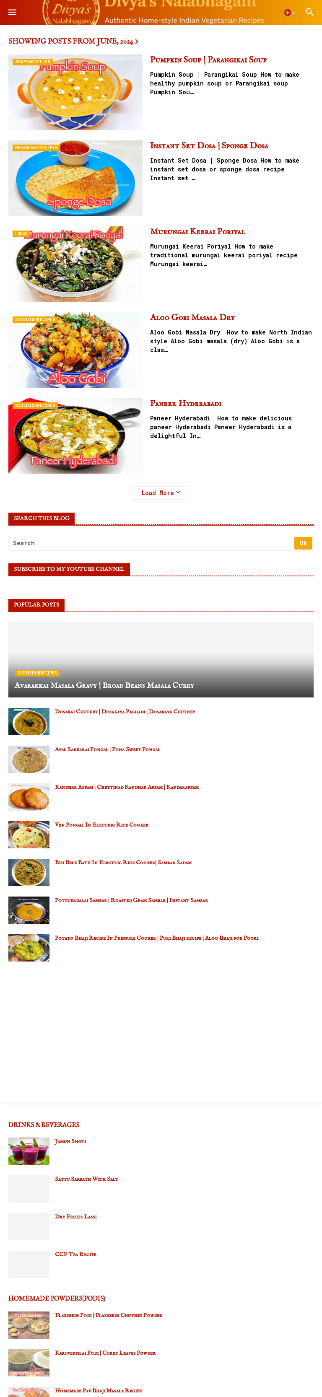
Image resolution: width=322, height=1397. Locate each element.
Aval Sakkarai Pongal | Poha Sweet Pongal (107, 749)
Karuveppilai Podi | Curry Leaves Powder (105, 1353)
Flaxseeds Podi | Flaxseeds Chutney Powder (108, 1315)
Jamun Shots (70, 1141)
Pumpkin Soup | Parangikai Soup (208, 60)
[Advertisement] (161, 1032)
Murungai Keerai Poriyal (197, 232)
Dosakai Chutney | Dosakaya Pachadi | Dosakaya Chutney (125, 711)
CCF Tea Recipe (75, 1254)
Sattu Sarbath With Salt (86, 1179)
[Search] (152, 543)
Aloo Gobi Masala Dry (192, 318)
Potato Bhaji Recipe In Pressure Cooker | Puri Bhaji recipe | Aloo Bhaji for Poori (156, 938)
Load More (158, 493)
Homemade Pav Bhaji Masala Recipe (98, 1390)
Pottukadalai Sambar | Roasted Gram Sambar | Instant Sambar (131, 900)
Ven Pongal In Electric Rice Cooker (101, 825)
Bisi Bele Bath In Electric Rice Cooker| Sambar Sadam (123, 862)
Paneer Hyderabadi (185, 404)
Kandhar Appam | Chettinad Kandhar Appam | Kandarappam (127, 787)
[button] (11, 12)
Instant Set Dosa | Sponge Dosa (209, 146)
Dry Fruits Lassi (75, 1217)
